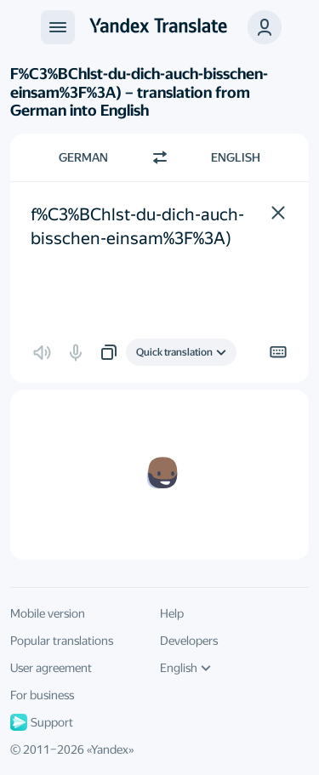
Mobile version (47, 613)
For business (42, 695)
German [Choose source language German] (83, 157)
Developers (189, 640)
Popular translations (61, 640)
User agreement (51, 668)
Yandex (109, 749)
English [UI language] (185, 668)
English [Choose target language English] (235, 157)
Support (41, 722)
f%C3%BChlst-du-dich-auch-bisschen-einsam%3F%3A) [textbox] (137, 226)
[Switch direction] (160, 157)
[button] (265, 27)
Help (172, 613)
